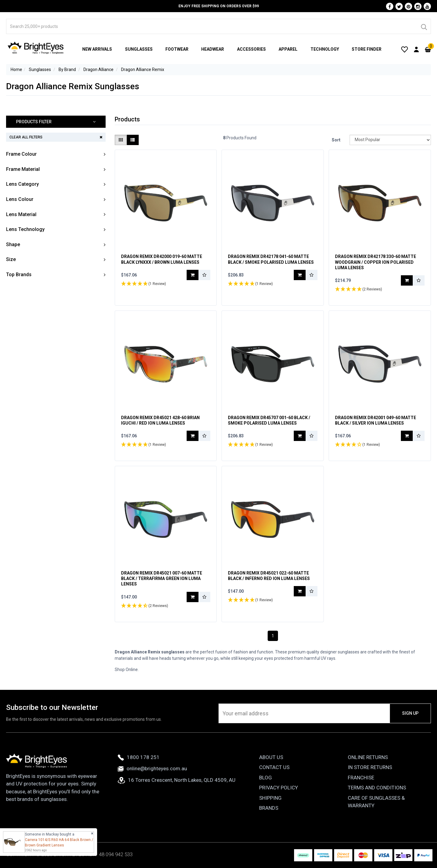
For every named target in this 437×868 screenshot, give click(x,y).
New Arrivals (97, 49)
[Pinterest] (408, 6)
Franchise (361, 778)
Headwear (212, 49)
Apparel (288, 49)
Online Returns (368, 757)
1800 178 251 (139, 757)
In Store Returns (370, 767)
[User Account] (416, 49)
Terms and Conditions (377, 788)
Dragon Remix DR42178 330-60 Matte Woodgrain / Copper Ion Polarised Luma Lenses (375, 262)
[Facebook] (389, 6)
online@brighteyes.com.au (152, 768)
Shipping (270, 798)
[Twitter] (399, 6)
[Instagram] (418, 6)
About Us (271, 757)
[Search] (423, 26)
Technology (324, 49)
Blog (265, 778)
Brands (268, 808)
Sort (336, 139)
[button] (56, 122)
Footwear (176, 49)
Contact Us (274, 767)
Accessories (251, 49)
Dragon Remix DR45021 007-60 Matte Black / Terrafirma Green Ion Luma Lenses (161, 578)
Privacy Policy (278, 788)
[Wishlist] (404, 49)
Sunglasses (139, 49)
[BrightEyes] (36, 47)
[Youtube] (427, 6)
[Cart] (428, 49)
